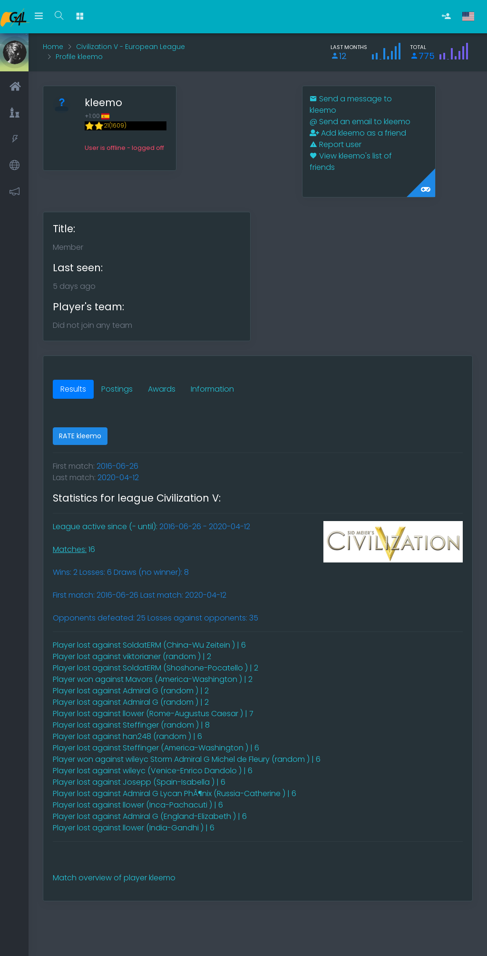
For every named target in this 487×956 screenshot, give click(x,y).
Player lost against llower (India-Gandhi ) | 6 (133, 827)
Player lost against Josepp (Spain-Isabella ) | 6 (139, 782)
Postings (117, 389)
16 (74, 549)
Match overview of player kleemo (114, 877)
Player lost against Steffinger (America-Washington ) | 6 (156, 747)
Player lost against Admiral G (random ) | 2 (131, 690)
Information (212, 389)
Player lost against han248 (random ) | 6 (127, 736)
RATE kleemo (80, 436)
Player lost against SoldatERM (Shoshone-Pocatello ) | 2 (155, 667)
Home (53, 46)
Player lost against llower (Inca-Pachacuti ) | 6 (138, 804)
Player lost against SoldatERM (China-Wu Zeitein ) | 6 (149, 645)
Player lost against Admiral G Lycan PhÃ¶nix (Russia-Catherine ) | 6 (174, 793)
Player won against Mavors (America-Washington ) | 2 (153, 679)
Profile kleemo (79, 56)
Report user (335, 144)
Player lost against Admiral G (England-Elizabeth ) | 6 (150, 816)
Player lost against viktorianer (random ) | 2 (132, 656)
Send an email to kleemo (360, 121)
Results (73, 389)
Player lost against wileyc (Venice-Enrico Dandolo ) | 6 (153, 770)
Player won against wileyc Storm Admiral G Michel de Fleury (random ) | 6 (187, 759)
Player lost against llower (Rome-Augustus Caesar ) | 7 (153, 713)
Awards (161, 389)
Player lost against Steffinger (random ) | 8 (131, 724)
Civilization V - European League (130, 46)
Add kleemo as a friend (358, 133)
